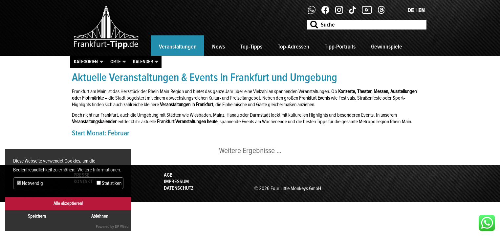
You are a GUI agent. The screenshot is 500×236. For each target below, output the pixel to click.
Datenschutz (179, 188)
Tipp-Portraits (340, 46)
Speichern (37, 216)
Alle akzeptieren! (68, 203)
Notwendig (30, 183)
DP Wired (122, 226)
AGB (168, 175)
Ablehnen (99, 216)
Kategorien (86, 62)
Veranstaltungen (178, 46)
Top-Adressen (293, 46)
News (218, 46)
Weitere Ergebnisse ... (250, 150)
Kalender (143, 62)
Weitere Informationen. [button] (99, 170)
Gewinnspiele (386, 46)
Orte (115, 62)
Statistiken (109, 183)
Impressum (176, 181)
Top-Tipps (251, 46)
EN (421, 10)
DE (410, 10)
